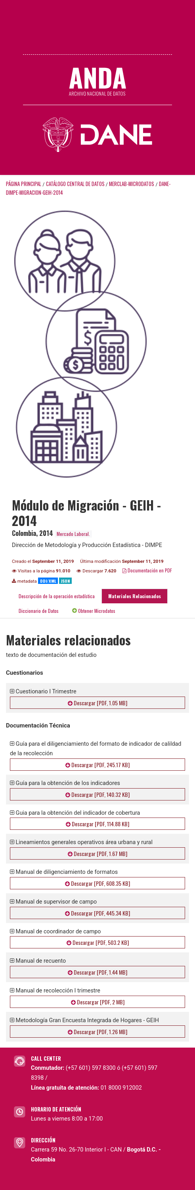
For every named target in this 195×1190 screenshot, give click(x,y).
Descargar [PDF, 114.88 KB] (97, 824)
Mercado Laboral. (73, 533)
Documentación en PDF (147, 570)
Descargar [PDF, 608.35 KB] (97, 883)
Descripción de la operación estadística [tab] (57, 596)
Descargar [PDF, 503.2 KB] (98, 942)
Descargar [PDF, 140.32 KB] (97, 794)
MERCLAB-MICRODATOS (131, 184)
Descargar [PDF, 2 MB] (97, 1002)
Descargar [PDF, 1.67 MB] (97, 853)
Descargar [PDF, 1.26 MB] (97, 1031)
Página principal (23, 184)
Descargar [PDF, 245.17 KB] (97, 764)
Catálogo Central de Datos (75, 184)
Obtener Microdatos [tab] (93, 610)
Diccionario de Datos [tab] (39, 610)
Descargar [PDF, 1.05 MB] (97, 703)
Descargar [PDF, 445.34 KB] (97, 913)
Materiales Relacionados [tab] (134, 596)
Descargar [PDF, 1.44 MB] (97, 972)
